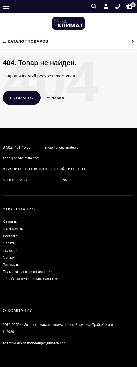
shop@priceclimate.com (21, 158)
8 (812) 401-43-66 (16, 147)
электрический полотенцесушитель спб (34, 343)
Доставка (10, 236)
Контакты (10, 222)
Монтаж (9, 258)
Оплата (9, 243)
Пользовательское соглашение (27, 272)
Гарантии (10, 250)
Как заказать (13, 229)
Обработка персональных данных (30, 279)
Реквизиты (11, 265)
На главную (21, 97)
